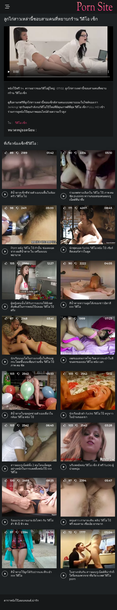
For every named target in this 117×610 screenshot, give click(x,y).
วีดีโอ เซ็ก (21, 123)
